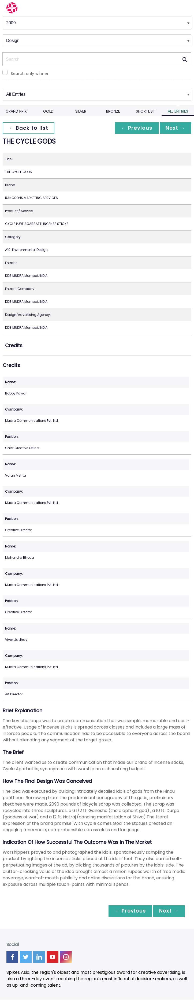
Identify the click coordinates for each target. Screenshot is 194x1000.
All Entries (178, 111)
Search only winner (29, 73)
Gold (48, 111)
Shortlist (145, 111)
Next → (175, 128)
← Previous (135, 128)
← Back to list (29, 128)
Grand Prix (16, 111)
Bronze (113, 111)
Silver (80, 111)
